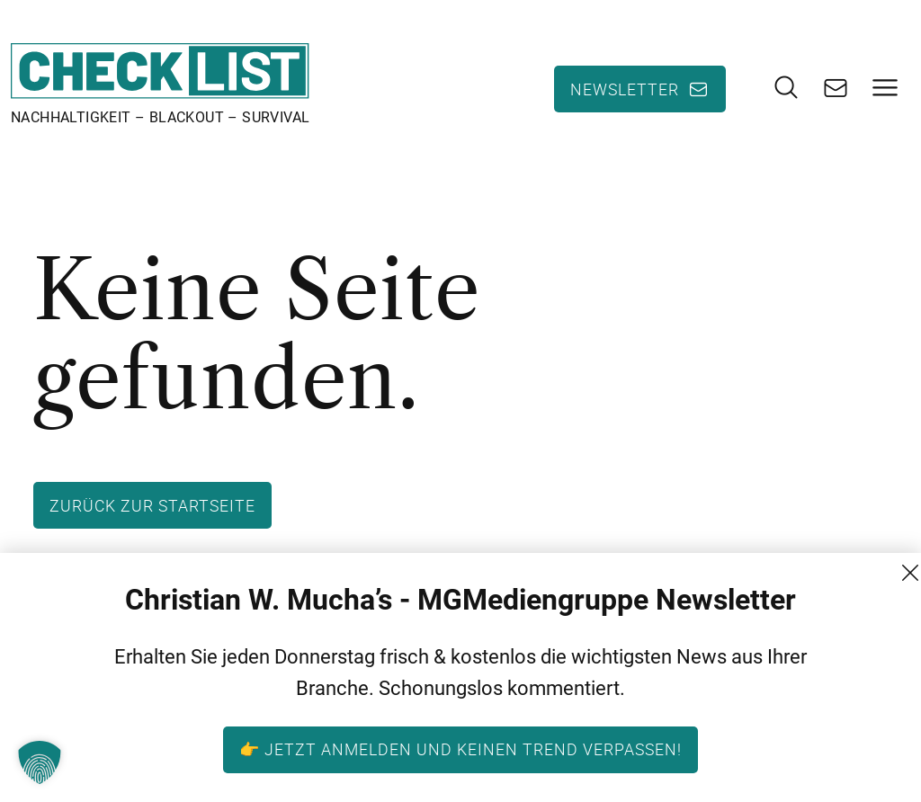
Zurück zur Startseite (152, 505)
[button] (39, 762)
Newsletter (624, 89)
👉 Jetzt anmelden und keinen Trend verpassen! (460, 749)
